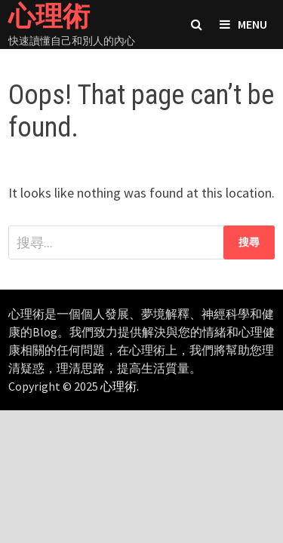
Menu (243, 24)
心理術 (118, 386)
